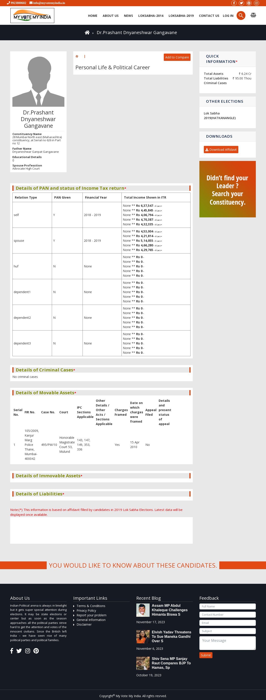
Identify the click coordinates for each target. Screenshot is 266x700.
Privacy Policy (86, 610)
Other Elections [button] (224, 101)
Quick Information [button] (221, 59)
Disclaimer (84, 624)
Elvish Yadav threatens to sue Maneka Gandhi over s (171, 636)
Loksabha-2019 (181, 16)
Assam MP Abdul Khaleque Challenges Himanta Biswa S (170, 610)
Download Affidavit (221, 149)
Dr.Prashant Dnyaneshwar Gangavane (137, 32)
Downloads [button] (219, 136)
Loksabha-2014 (150, 16)
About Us (111, 16)
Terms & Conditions (91, 606)
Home (92, 16)
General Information (91, 620)
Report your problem (91, 615)
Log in (227, 16)
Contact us (209, 16)
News (128, 16)
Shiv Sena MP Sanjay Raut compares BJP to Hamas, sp (171, 663)
